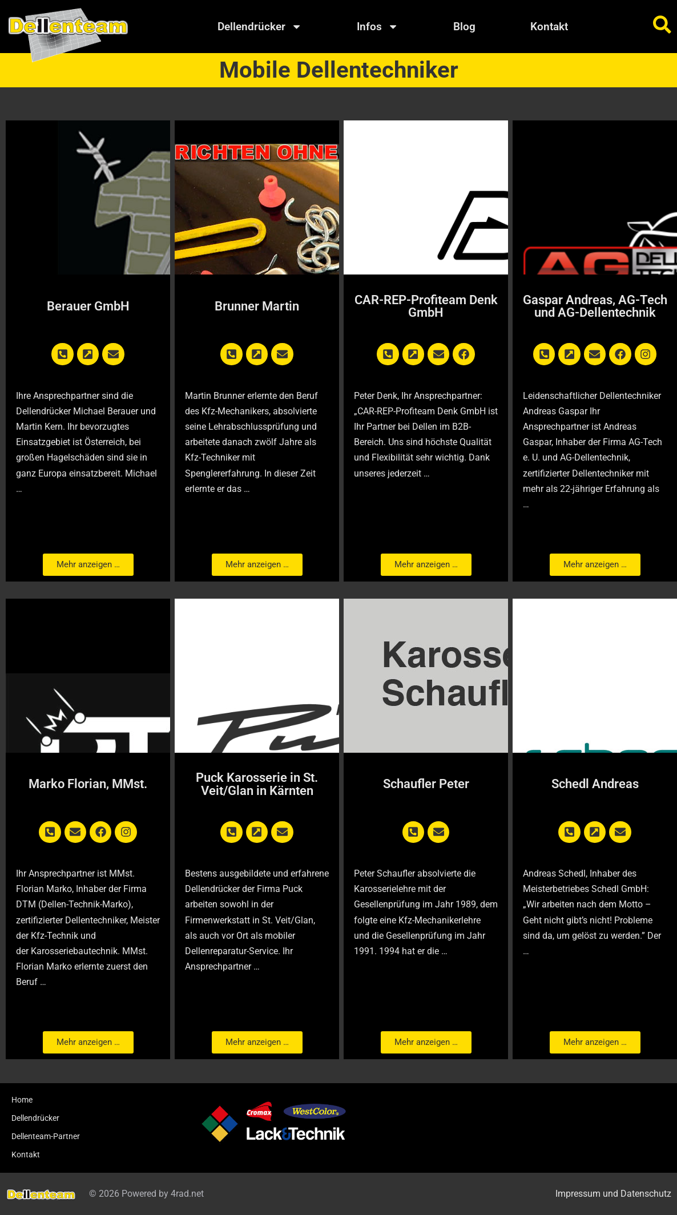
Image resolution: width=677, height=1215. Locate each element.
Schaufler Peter (426, 783)
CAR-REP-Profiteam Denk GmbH (426, 306)
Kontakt (549, 26)
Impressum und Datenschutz (613, 1193)
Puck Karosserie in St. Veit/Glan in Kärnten (257, 783)
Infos (377, 26)
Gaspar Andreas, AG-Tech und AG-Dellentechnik (595, 306)
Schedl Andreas (595, 783)
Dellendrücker (259, 26)
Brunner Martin (257, 305)
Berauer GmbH (88, 305)
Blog (464, 26)
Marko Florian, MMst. (88, 783)
